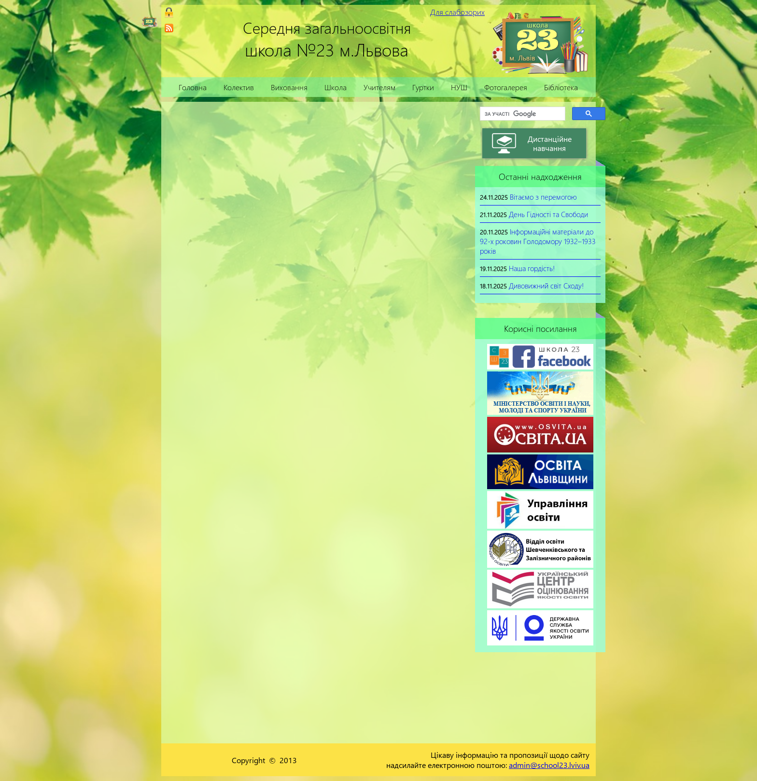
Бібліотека (561, 87)
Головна (193, 87)
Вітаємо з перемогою (543, 197)
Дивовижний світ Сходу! (546, 285)
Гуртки (423, 87)
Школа (335, 87)
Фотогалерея (505, 87)
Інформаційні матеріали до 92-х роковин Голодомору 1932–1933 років (538, 241)
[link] (169, 28)
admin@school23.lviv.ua (549, 765)
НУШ (459, 87)
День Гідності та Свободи (548, 214)
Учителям (379, 87)
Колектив (239, 87)
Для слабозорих (457, 12)
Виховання (289, 87)
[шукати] (522, 114)
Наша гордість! (532, 268)
